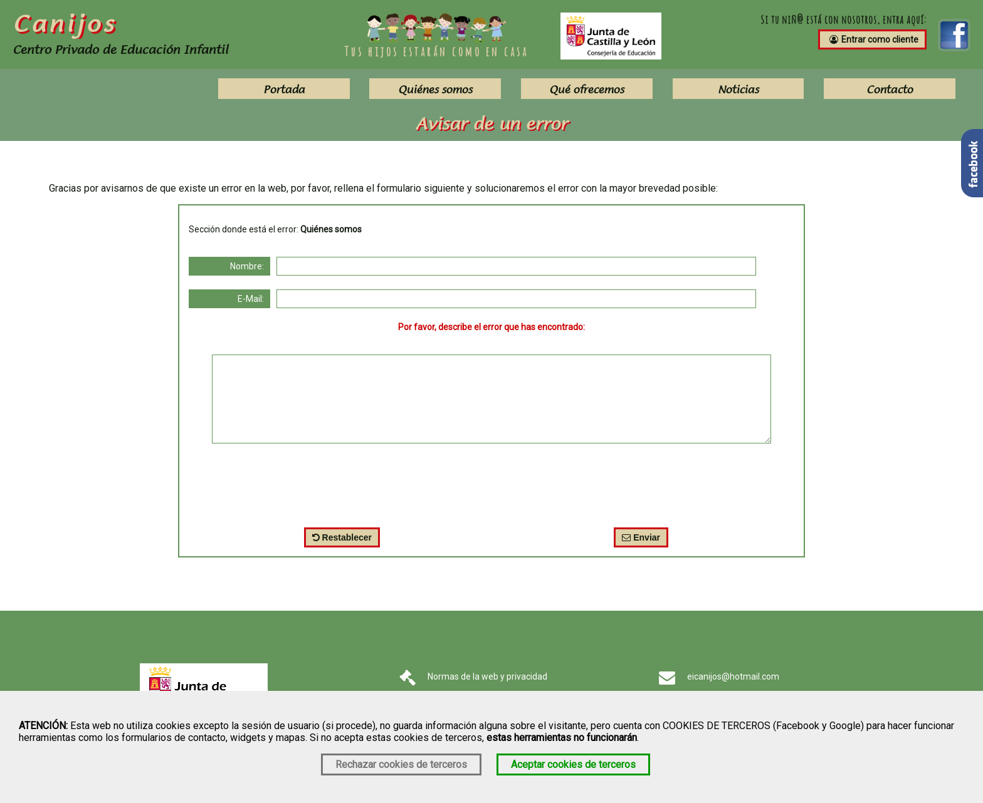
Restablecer (342, 537)
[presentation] (491, 482)
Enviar (641, 537)
